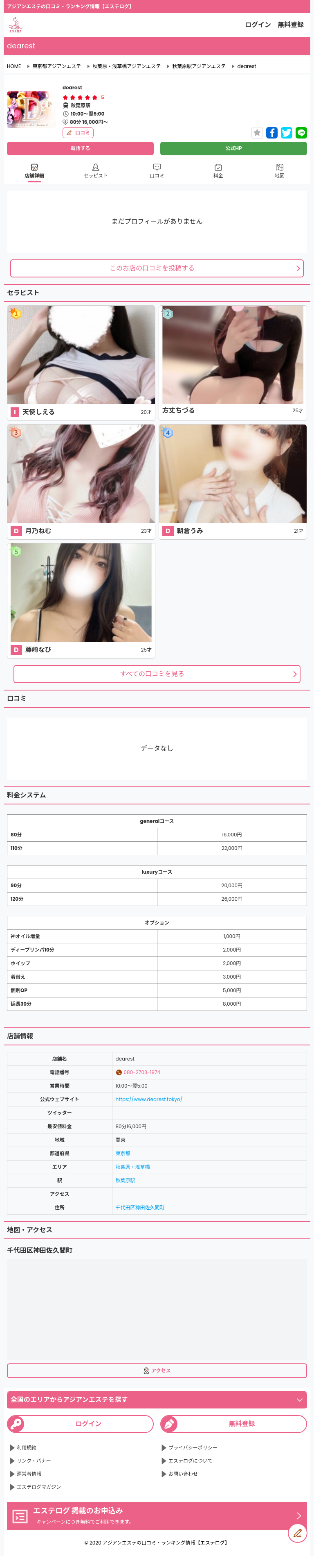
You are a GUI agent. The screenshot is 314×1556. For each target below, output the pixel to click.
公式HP (233, 148)
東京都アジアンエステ (56, 66)
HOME (14, 66)
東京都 (123, 1153)
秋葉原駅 (125, 1180)
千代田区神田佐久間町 (140, 1207)
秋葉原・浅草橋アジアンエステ (126, 66)
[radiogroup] (80, 97)
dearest (246, 66)
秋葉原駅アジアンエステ (199, 66)
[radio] (66, 97)
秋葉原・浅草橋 (133, 1166)
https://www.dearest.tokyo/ (149, 1099)
